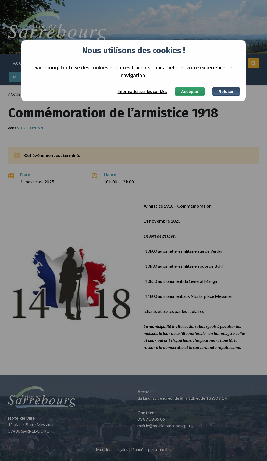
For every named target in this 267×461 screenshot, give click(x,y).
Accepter (189, 91)
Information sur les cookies (142, 91)
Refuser (226, 91)
